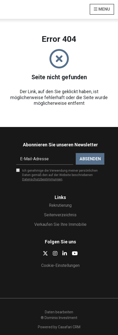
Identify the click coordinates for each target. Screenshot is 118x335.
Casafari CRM (69, 327)
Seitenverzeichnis (60, 214)
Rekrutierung (60, 205)
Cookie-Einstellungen (60, 265)
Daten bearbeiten (59, 312)
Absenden (90, 158)
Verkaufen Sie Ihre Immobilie (60, 224)
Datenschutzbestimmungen (42, 179)
